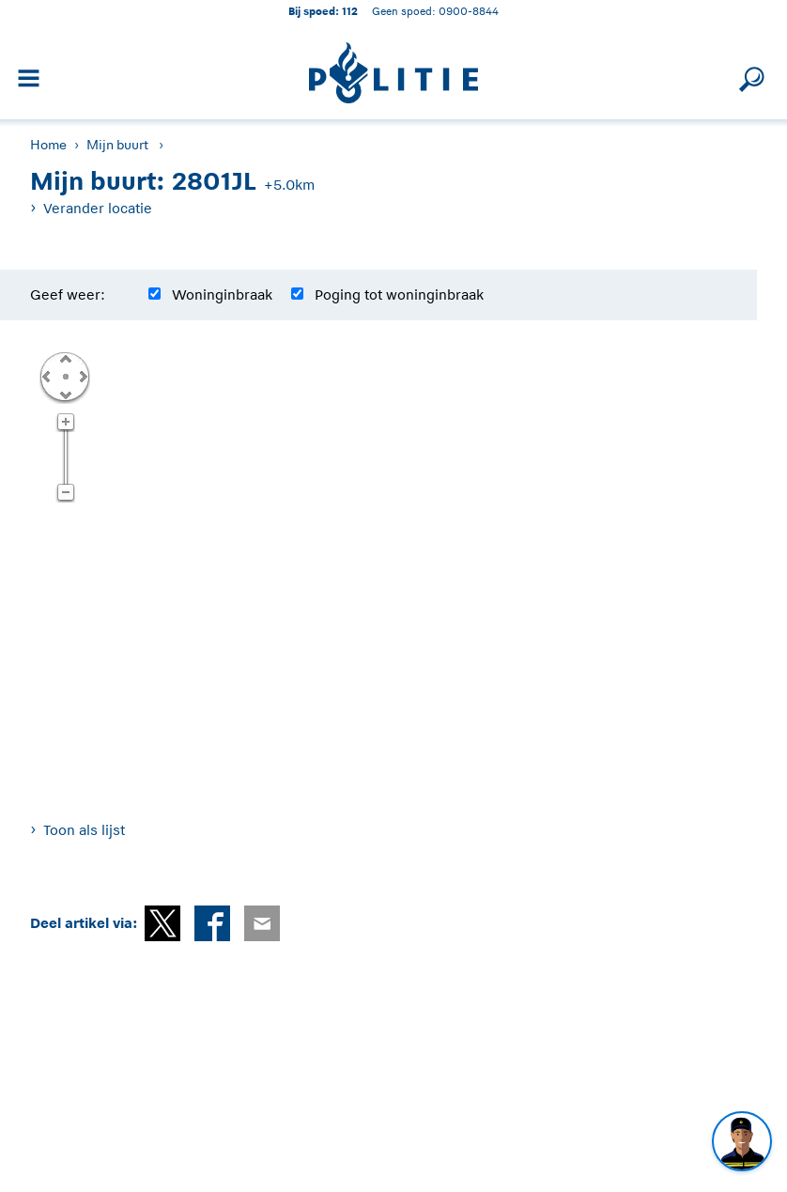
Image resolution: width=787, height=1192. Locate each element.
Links (46, 375)
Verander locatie (97, 208)
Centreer (64, 375)
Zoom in (65, 422)
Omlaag (64, 393)
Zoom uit (65, 493)
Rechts (81, 375)
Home (48, 144)
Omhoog (64, 357)
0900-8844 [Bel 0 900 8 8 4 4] (469, 11)
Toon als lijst (84, 830)
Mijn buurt (117, 144)
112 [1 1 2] (350, 11)
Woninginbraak (222, 294)
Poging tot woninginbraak (399, 294)
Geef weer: (67, 294)
